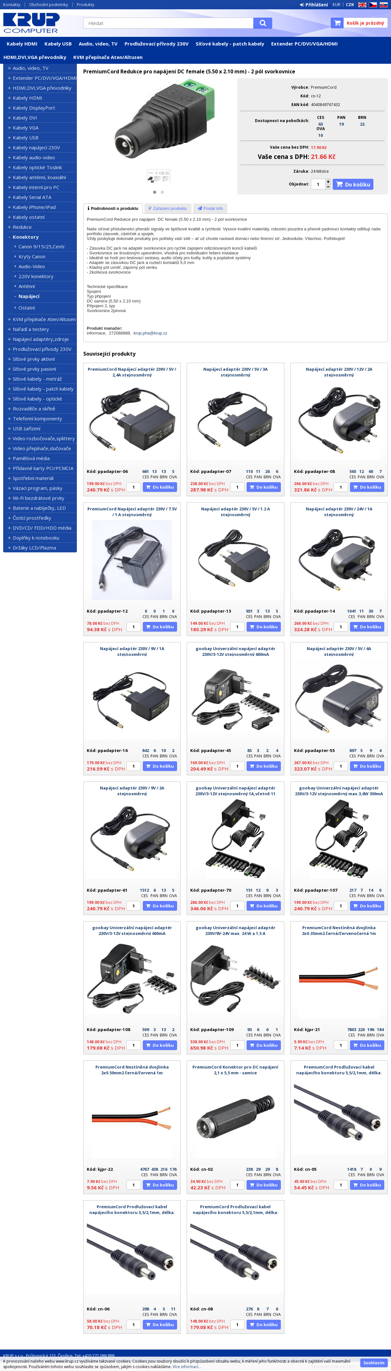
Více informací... (187, 1366)
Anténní (27, 286)
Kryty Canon (32, 256)
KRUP (40, 22)
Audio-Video (32, 266)
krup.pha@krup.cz (150, 333)
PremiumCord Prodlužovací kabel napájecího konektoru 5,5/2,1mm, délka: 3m (132, 1212)
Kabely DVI (25, 117)
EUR (336, 4)
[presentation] (113, 208)
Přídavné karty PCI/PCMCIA (43, 468)
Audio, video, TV (98, 43)
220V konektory (36, 276)
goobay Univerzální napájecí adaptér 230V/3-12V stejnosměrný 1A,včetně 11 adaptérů (235, 793)
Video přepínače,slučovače (42, 448)
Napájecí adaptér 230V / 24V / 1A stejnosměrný (339, 511)
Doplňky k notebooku (36, 537)
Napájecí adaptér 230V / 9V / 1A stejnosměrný (132, 651)
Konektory (26, 237)
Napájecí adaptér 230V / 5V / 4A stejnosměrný (339, 651)
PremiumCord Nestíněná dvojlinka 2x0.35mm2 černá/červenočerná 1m (339, 930)
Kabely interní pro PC (36, 187)
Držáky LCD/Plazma (34, 547)
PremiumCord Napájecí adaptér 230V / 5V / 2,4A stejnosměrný (132, 372)
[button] (155, 192)
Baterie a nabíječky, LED (39, 508)
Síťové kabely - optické (37, 398)
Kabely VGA (25, 127)
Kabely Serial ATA (32, 197)
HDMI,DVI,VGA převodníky (35, 57)
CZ (371, 5)
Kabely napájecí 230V (36, 147)
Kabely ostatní (29, 217)
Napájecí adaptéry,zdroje (41, 339)
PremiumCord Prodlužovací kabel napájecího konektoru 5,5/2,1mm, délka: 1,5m (339, 1072)
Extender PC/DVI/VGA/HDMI (304, 43)
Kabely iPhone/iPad (34, 207)
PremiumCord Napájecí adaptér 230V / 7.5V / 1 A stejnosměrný (132, 511)
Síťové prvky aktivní (34, 359)
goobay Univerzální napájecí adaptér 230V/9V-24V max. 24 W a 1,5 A (235, 930)
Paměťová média (31, 458)
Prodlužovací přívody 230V (157, 43)
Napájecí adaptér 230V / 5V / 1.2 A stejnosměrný (235, 511)
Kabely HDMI (22, 43)
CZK (350, 4)
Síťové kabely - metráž (37, 379)
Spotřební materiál (33, 478)
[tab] (113, 208)
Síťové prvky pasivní (34, 369)
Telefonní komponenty (37, 418)
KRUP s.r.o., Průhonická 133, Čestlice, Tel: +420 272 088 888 (58, 1356)
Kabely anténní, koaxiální (39, 177)
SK (382, 5)
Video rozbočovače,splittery (44, 438)
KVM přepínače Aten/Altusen (108, 57)
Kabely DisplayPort (34, 107)
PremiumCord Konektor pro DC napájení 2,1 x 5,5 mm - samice (235, 1070)
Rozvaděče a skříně (34, 408)
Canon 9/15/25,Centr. (42, 246)
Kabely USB (58, 43)
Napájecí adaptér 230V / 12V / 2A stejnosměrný (339, 372)
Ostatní (27, 307)
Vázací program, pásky (37, 488)
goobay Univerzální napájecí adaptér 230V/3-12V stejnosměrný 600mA (235, 651)
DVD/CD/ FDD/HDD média (42, 527)
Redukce (22, 227)
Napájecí (29, 296)
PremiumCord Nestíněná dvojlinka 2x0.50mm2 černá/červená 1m (132, 1070)
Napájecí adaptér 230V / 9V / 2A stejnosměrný (132, 791)
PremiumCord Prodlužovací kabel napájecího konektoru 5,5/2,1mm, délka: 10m (235, 1212)
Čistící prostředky (32, 518)
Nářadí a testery (31, 329)
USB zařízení (26, 428)
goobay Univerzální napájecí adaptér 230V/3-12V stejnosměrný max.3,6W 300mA (339, 791)
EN (361, 5)
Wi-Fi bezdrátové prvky (38, 498)
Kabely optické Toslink (37, 167)
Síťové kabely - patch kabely (230, 43)
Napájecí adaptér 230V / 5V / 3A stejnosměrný (235, 372)
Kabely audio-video (34, 157)
